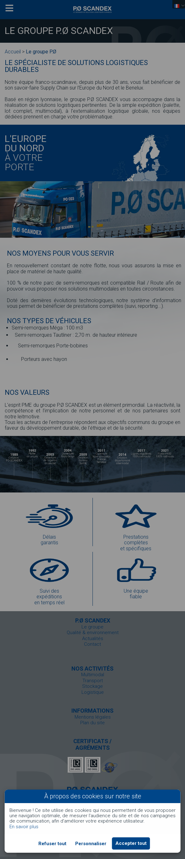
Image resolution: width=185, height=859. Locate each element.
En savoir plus (23, 826)
